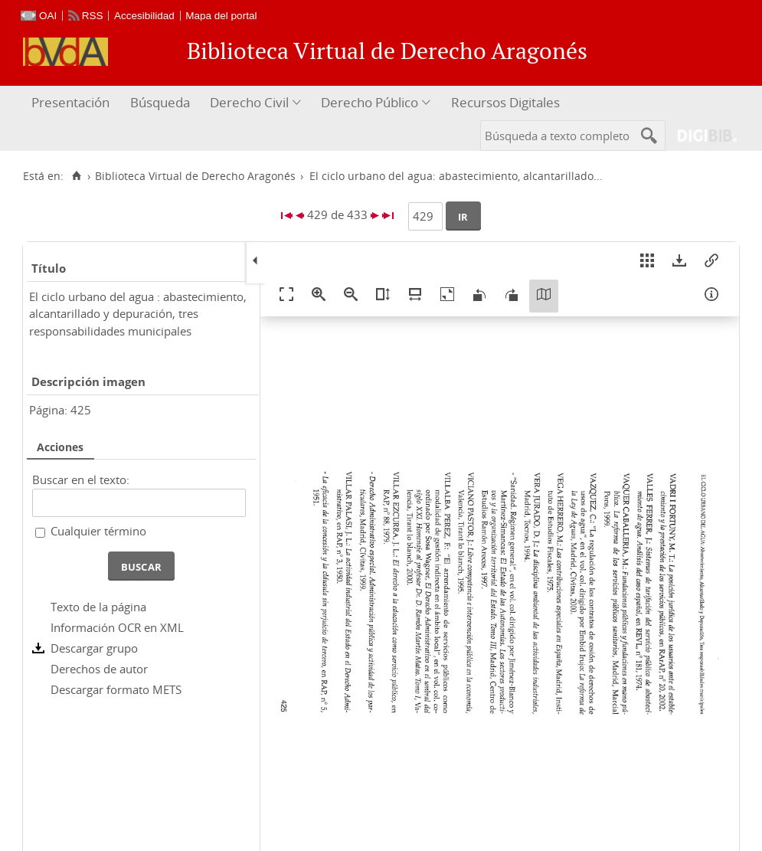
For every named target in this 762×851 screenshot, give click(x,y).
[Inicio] (76, 176)
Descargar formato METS (116, 689)
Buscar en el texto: (80, 479)
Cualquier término (98, 530)
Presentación (70, 102)
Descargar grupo (94, 648)
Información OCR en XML (117, 627)
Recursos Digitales (505, 102)
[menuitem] (72, 103)
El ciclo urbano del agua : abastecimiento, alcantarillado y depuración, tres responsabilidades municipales (138, 314)
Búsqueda (160, 102)
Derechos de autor (99, 668)
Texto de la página (98, 606)
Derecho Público (369, 102)
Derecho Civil (249, 102)
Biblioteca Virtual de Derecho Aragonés (195, 176)
